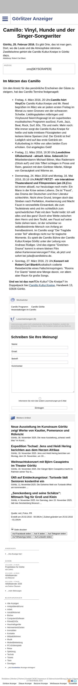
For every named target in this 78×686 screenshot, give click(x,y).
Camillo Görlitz (38, 307)
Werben (14, 679)
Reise (9, 648)
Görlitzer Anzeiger (9, 683)
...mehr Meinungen (14, 591)
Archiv (69, 679)
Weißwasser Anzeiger (58, 683)
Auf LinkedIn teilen (43, 537)
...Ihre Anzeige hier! (14, 554)
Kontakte (11, 633)
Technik (10, 654)
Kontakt (28, 679)
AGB (34, 679)
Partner (21, 679)
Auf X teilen (39, 533)
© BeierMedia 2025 (35, 681)
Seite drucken (19, 529)
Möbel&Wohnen (14, 636)
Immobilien (11, 630)
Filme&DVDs (12, 621)
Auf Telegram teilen (57, 533)
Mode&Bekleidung (15, 642)
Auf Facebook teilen (21, 533)
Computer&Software (15, 618)
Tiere (9, 660)
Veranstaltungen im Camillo (23, 309)
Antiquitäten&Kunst (15, 606)
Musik (9, 639)
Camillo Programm (19, 307)
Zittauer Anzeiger (25, 683)
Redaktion (6, 679)
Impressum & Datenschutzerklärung (52, 679)
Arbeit (9, 609)
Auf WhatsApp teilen (21, 537)
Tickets (10, 657)
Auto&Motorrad (13, 612)
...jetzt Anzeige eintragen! (21, 667)
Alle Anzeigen (13, 603)
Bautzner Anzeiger (41, 683)
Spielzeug (11, 651)
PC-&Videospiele (14, 645)
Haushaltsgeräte (14, 624)
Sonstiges (11, 663)
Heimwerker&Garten (15, 627)
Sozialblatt (73, 683)
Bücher (10, 615)
